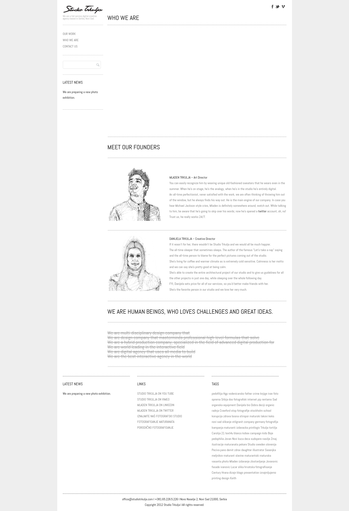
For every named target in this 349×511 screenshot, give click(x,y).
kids (264, 433)
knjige (263, 394)
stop (234, 411)
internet (252, 399)
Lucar (234, 467)
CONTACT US (70, 46)
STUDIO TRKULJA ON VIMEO (153, 399)
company (249, 422)
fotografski (240, 399)
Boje (270, 433)
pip (259, 399)
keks (271, 416)
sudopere (256, 439)
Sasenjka (270, 450)
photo (225, 461)
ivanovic (225, 467)
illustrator (258, 450)
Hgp (225, 394)
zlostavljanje (257, 461)
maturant (229, 456)
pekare (243, 444)
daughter (246, 450)
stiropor (244, 416)
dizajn (232, 473)
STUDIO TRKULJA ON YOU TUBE (155, 394)
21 (222, 433)
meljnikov (217, 456)
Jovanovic (272, 461)
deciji (262, 405)
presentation (251, 473)
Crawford (225, 411)
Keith (233, 478)
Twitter (277, 6)
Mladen (233, 461)
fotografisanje (264, 467)
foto (275, 394)
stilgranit (237, 422)
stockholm (256, 411)
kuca (240, 439)
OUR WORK (69, 34)
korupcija (217, 416)
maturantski (251, 456)
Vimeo (283, 6)
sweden (260, 444)
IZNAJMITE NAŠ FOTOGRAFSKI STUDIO (159, 416)
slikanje (226, 422)
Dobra (254, 405)
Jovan (227, 439)
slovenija (271, 444)
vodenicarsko (236, 394)
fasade (216, 467)
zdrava (227, 416)
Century (216, 473)
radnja (215, 411)
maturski (255, 416)
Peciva (216, 450)
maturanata (231, 444)
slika (241, 467)
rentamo (267, 399)
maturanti (229, 428)
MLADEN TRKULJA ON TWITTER (155, 411)
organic (270, 405)
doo (231, 399)
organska (217, 405)
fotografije (243, 411)
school (267, 411)
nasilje (266, 439)
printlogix (254, 428)
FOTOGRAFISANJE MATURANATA (155, 422)
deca (247, 439)
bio (248, 405)
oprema (216, 399)
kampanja (217, 428)
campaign (256, 433)
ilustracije (218, 444)
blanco (238, 433)
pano (223, 450)
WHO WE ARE (71, 40)
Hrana (225, 473)
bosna (235, 416)
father (248, 394)
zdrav (237, 450)
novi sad (217, 422)
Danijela (241, 405)
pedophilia (218, 439)
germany (260, 422)
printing (216, 478)
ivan (270, 394)
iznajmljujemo (268, 473)
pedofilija (217, 394)
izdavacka (242, 428)
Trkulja (264, 428)
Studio (251, 444)
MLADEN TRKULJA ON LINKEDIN (155, 405)
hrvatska (249, 467)
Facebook (272, 6)
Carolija (216, 433)
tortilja (273, 428)
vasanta (216, 461)
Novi (234, 439)
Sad (275, 399)
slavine (239, 456)
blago (240, 473)
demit (230, 450)
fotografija (272, 422)
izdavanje (244, 461)
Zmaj (274, 439)
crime (256, 394)
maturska (265, 456)
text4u (229, 433)
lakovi (264, 416)
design (225, 478)
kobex (245, 433)
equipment (229, 405)
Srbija (224, 399)
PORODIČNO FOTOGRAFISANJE (155, 428)
